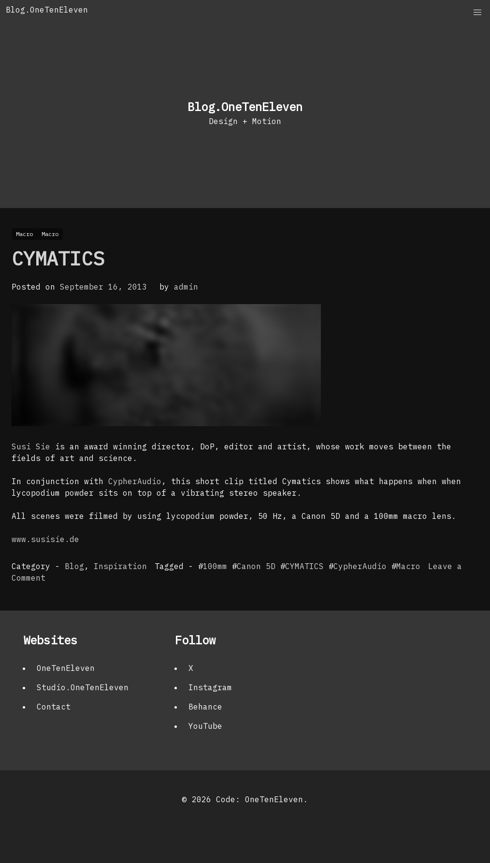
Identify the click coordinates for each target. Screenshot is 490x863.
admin (186, 287)
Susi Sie (31, 446)
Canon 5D (256, 566)
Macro (408, 566)
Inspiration (120, 566)
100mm (215, 566)
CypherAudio (134, 481)
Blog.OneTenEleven (47, 9)
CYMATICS (58, 258)
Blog (74, 566)
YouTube (205, 726)
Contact (54, 706)
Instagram (210, 687)
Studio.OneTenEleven (83, 687)
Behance (205, 706)
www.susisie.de (45, 539)
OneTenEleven (66, 668)
